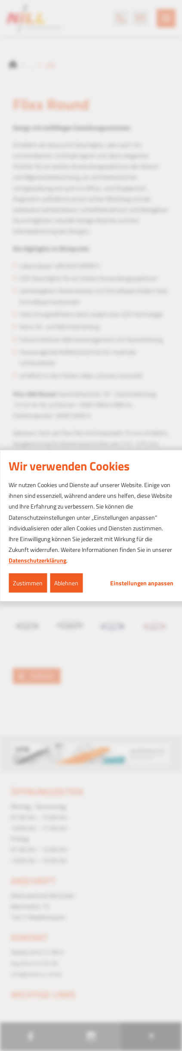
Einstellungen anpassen (141, 582)
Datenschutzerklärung (37, 560)
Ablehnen (66, 582)
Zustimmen (28, 582)
